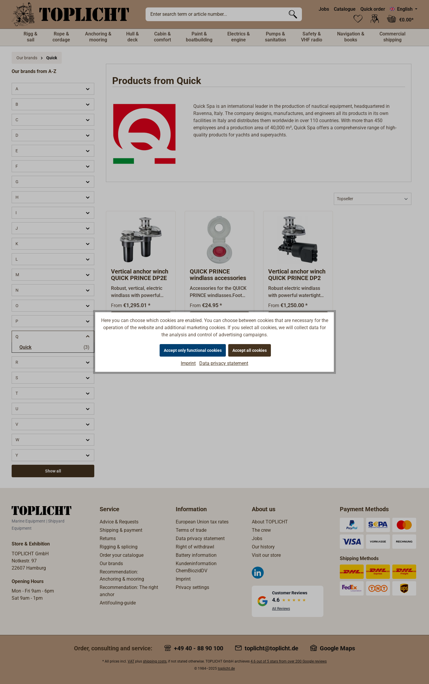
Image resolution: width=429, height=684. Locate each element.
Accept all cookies (249, 350)
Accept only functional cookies (193, 350)
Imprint (188, 363)
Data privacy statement (223, 363)
